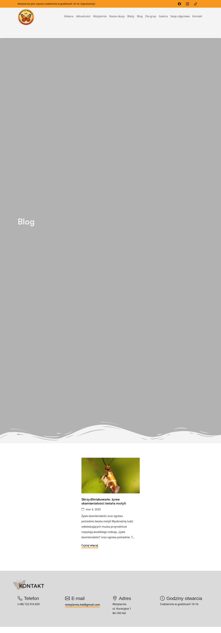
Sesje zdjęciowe (180, 12)
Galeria (163, 12)
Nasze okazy (117, 12)
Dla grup (150, 12)
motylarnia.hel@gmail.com (82, 604)
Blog (140, 12)
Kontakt (197, 12)
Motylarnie (100, 12)
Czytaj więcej (89, 545)
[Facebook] (180, 3)
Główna (68, 12)
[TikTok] (196, 3)
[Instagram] (188, 3)
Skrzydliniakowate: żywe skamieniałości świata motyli (103, 501)
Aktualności (83, 12)
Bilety (130, 12)
